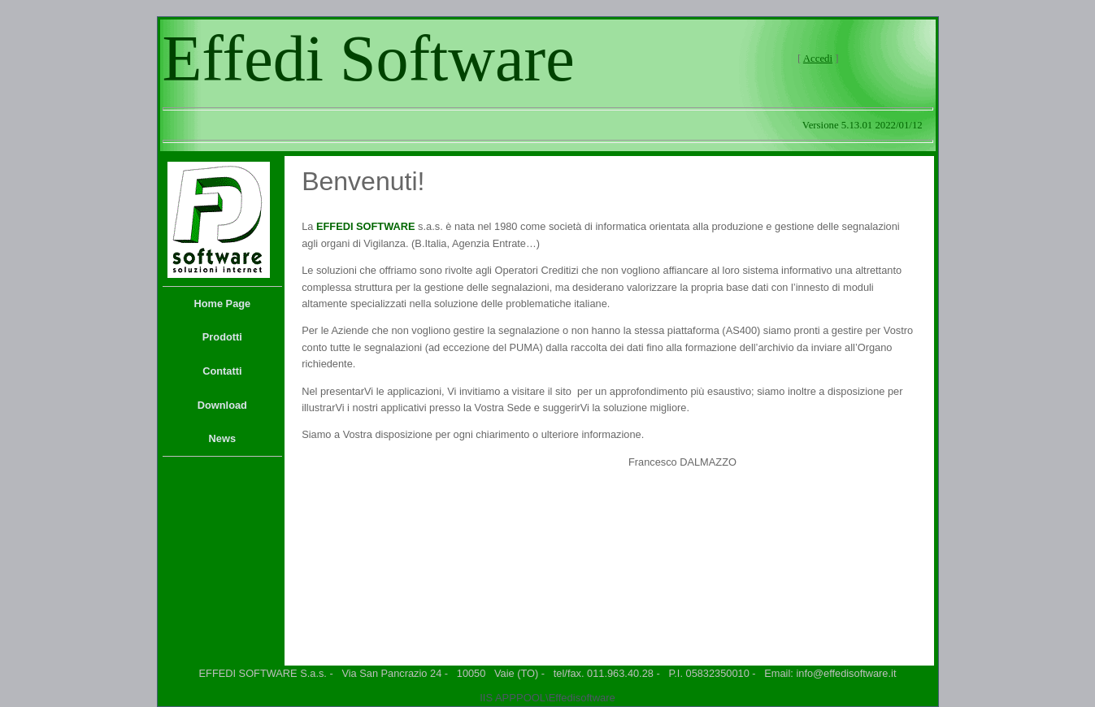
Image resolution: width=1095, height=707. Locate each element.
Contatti (221, 371)
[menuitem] (223, 304)
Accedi (817, 58)
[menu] (223, 371)
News (222, 438)
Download (222, 405)
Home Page (221, 303)
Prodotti (222, 337)
